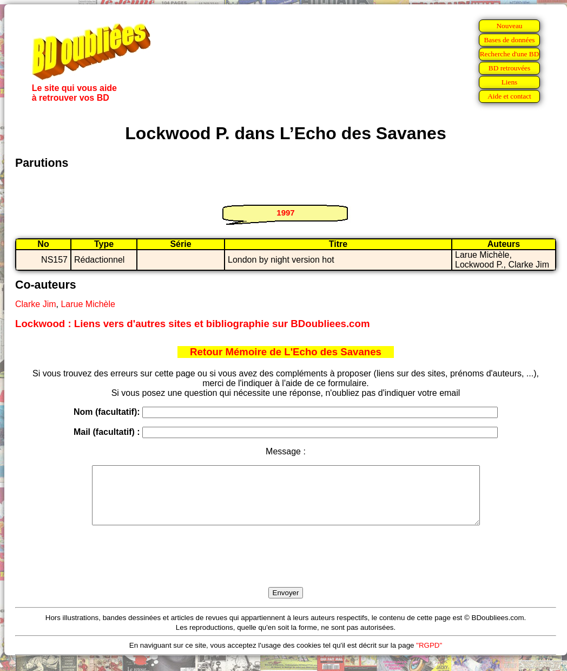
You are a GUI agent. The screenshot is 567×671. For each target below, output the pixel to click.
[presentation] (285, 569)
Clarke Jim (35, 304)
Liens (510, 82)
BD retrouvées (509, 68)
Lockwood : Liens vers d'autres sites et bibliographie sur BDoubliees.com (192, 323)
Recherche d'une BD (509, 54)
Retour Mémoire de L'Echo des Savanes (285, 351)
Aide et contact (509, 96)
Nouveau (509, 26)
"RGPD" (429, 657)
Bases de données (509, 40)
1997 (285, 212)
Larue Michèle (88, 304)
